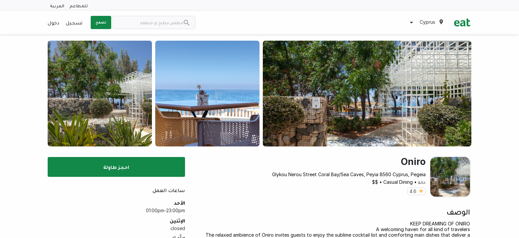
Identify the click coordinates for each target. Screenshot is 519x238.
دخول (53, 22)
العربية (57, 5)
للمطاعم (79, 5)
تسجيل (74, 22)
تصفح (101, 22)
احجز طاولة (116, 167)
